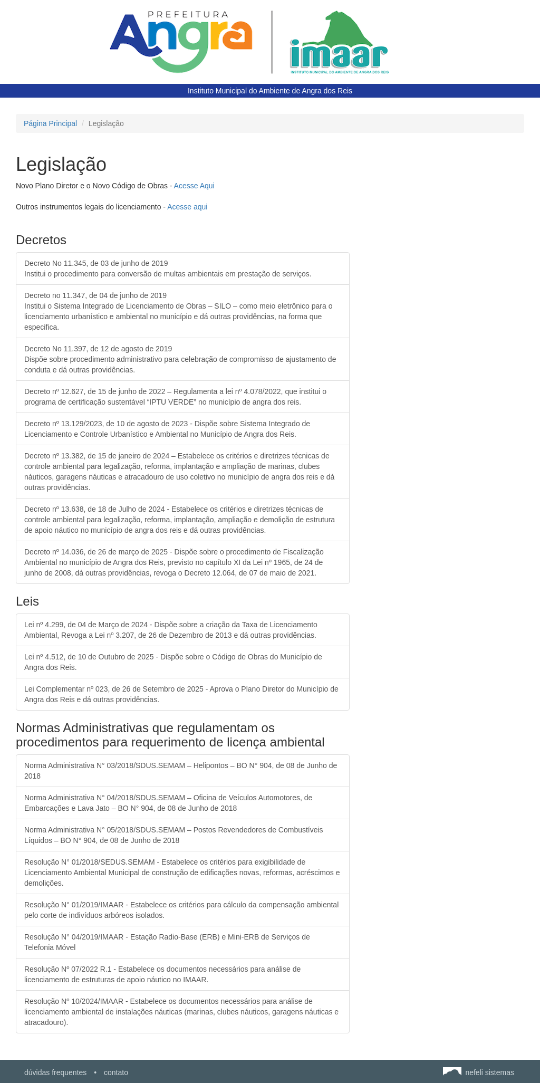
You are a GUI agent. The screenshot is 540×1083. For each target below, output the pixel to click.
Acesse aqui (187, 207)
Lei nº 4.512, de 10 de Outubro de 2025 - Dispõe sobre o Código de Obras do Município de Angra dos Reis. (173, 662)
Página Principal (50, 123)
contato (116, 1072)
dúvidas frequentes (55, 1072)
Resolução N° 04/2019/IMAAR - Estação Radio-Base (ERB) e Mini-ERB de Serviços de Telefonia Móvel (167, 942)
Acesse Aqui (194, 185)
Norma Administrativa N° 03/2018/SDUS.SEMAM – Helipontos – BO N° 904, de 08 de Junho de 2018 (180, 770)
